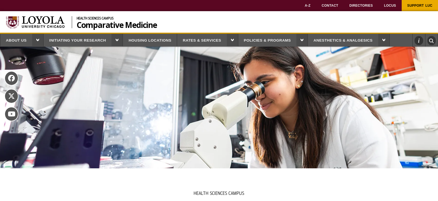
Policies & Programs (267, 40)
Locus (390, 6)
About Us (16, 40)
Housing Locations (149, 40)
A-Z (308, 6)
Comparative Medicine (117, 24)
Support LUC (419, 6)
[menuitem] (307, 5)
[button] (37, 40)
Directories (361, 6)
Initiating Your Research (77, 40)
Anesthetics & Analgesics (343, 40)
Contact (330, 6)
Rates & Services (202, 40)
